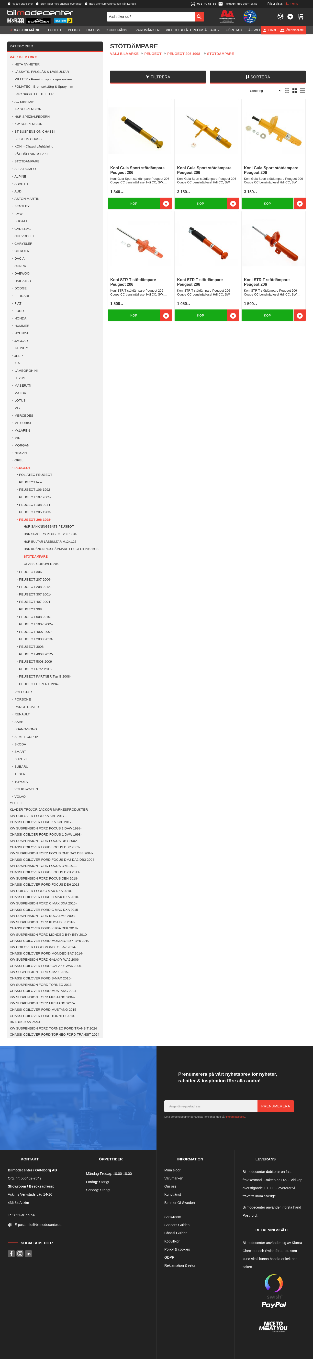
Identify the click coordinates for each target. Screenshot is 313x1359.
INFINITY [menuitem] (21, 348)
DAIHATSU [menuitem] (22, 281)
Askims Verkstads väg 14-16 (30, 1194)
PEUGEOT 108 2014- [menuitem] (35, 505)
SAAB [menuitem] (18, 722)
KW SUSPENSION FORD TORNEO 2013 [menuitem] (41, 985)
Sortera (260, 77)
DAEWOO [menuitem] (22, 273)
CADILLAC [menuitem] (22, 229)
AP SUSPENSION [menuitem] (28, 109)
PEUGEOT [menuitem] (22, 468)
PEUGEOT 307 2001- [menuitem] (35, 594)
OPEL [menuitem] (18, 460)
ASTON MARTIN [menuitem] (26, 199)
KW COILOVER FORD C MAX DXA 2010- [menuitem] (41, 891)
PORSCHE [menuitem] (22, 699)
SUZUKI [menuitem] (20, 759)
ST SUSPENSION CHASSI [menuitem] (34, 131)
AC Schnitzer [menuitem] (24, 102)
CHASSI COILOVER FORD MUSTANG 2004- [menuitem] (43, 991)
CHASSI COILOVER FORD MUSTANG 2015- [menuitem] (43, 1009)
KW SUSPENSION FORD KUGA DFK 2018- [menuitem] (42, 922)
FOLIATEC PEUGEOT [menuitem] (35, 475)
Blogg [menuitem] (74, 30)
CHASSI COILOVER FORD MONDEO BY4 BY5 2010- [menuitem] (50, 941)
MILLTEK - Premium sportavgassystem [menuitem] (43, 79)
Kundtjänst (172, 1194)
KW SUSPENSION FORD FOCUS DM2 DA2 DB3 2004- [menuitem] (51, 853)
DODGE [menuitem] (20, 288)
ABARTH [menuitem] (21, 184)
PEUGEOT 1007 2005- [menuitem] (36, 624)
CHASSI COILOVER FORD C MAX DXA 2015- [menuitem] (44, 910)
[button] (290, 16)
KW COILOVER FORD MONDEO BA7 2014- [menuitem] (43, 947)
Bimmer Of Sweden (179, 1203)
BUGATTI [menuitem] (21, 221)
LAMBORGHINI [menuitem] (26, 370)
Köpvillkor (171, 1241)
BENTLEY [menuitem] (22, 206)
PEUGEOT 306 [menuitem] (30, 572)
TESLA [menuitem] (19, 774)
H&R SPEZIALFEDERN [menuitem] (32, 116)
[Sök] (199, 16)
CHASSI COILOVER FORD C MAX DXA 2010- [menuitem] (44, 897)
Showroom (172, 1217)
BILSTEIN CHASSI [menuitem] (28, 139)
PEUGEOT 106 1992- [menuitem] (35, 489)
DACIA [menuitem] (19, 258)
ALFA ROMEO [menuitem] (25, 169)
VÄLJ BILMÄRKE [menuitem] (28, 30)
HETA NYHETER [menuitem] (27, 64)
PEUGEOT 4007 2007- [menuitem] (36, 632)
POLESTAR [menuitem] (23, 692)
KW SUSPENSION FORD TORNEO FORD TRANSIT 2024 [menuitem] (53, 1028)
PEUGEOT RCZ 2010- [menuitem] (35, 669)
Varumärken (173, 1178)
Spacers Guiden (177, 1225)
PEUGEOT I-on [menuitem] (30, 482)
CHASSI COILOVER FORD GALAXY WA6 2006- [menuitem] (46, 966)
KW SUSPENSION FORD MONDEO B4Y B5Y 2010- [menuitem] (49, 934)
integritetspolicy (235, 1116)
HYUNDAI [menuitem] (21, 333)
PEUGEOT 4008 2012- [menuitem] (36, 654)
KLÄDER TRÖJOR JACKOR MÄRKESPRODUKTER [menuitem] (49, 809)
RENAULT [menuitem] (22, 714)
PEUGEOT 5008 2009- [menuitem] (36, 661)
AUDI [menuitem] (18, 191)
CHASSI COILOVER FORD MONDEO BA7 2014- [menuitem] (46, 953)
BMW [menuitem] (18, 214)
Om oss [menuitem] (93, 30)
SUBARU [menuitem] (21, 766)
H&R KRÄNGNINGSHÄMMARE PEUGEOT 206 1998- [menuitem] (61, 549)
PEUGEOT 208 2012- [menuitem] (35, 587)
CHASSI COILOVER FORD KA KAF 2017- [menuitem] (41, 822)
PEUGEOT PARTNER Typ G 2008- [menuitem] (45, 676)
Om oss (170, 1186)
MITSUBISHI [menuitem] (24, 423)
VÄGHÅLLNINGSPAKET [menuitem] (32, 154)
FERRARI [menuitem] (21, 296)
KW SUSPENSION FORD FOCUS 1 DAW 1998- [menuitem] (45, 828)
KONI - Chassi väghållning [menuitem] (33, 146)
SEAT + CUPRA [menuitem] (26, 737)
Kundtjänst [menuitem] (117, 30)
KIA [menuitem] (17, 363)
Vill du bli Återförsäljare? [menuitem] (192, 30)
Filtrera (160, 77)
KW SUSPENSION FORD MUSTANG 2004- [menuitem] (42, 997)
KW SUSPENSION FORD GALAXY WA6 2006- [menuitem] (45, 959)
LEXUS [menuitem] (19, 378)
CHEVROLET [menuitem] (24, 236)
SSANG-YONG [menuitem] (25, 729)
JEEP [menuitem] (18, 356)
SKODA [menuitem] (20, 744)
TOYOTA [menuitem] (21, 782)
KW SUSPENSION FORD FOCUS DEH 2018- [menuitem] (44, 878)
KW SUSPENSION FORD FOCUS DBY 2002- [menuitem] (44, 841)
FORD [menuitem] (19, 311)
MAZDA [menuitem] (20, 393)
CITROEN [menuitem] (21, 251)
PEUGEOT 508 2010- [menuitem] (35, 617)
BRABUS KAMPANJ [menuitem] (25, 1022)
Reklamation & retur (179, 1265)
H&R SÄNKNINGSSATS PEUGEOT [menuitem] (49, 526)
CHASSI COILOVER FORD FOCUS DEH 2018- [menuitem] (45, 884)
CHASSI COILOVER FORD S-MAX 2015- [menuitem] (40, 978)
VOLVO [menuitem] (20, 796)
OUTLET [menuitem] (55, 30)
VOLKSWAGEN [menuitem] (26, 789)
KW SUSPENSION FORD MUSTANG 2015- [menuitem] (42, 1003)
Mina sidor (172, 1170)
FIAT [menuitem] (17, 303)
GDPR (169, 1257)
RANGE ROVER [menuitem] (26, 707)
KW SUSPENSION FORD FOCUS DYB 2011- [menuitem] (44, 866)
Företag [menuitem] (234, 30)
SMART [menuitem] (20, 752)
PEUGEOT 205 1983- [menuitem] (35, 512)
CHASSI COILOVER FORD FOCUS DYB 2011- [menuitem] (45, 872)
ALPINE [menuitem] (20, 176)
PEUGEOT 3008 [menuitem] (31, 646)
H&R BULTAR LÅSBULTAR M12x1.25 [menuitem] (50, 541)
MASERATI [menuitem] (22, 385)
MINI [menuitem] (18, 438)
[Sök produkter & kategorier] (151, 16)
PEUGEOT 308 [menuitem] (30, 609)
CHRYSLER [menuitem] (23, 243)
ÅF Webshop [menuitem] (259, 30)
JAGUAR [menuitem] (21, 341)
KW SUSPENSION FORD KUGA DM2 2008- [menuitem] (43, 916)
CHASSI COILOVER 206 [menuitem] (41, 564)
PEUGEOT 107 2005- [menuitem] (35, 497)
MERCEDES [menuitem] (23, 415)
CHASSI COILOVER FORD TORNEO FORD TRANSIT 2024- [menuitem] (55, 1034)
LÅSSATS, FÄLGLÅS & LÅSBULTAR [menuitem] (41, 72)
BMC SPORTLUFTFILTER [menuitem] (34, 94)
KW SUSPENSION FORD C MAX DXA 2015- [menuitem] (43, 903)
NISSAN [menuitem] (20, 453)
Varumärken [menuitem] (147, 30)
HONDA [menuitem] (20, 318)
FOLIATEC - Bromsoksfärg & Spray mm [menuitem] (43, 86)
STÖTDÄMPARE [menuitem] (26, 161)
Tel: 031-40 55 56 (21, 1215)
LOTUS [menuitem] (19, 400)
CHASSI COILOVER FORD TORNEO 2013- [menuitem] (42, 1016)
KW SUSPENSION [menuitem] (28, 124)
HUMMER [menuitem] (21, 326)
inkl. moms (291, 3)
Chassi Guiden (175, 1233)
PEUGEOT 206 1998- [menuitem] (35, 519)
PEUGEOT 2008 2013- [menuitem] (36, 639)
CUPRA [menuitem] (20, 266)
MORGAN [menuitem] (21, 445)
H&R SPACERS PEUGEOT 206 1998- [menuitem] (50, 534)
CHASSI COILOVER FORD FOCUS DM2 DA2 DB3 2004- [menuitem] (52, 859)
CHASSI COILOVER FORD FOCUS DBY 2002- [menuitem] (45, 847)
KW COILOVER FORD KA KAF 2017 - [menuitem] (38, 816)
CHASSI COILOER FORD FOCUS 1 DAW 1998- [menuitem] (46, 834)
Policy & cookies (177, 1249)
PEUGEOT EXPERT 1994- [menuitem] (39, 684)
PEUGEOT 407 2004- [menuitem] (35, 602)
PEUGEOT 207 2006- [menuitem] (35, 579)
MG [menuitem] (17, 408)
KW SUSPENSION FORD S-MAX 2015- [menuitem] (39, 972)
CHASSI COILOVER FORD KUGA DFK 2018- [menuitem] (44, 928)
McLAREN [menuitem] (22, 430)
